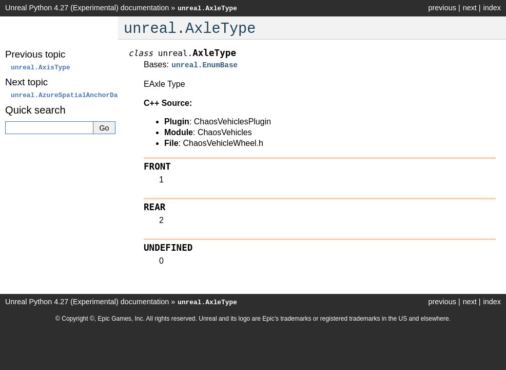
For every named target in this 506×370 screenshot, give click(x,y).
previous (442, 8)
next (470, 8)
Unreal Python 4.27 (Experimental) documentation (87, 8)
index (492, 8)
